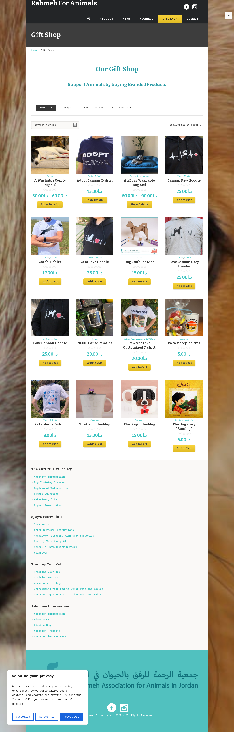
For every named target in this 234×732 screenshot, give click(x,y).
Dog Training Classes (49, 482)
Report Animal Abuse (48, 505)
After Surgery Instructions (54, 530)
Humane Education (46, 493)
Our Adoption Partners (50, 636)
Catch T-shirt (50, 262)
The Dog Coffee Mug (139, 424)
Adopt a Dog (42, 625)
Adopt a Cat (42, 619)
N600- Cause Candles (94, 343)
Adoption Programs (47, 631)
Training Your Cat (47, 577)
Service (50, 176)
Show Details (50, 204)
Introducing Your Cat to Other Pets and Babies (68, 594)
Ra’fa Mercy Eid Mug (184, 343)
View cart (45, 107)
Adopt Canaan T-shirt (94, 180)
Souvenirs (184, 339)
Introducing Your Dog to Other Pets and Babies (68, 589)
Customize (23, 716)
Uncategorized (143, 176)
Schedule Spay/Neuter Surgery (55, 547)
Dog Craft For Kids (139, 262)
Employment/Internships (51, 488)
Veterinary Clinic (47, 499)
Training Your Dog (47, 572)
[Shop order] (55, 125)
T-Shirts (98, 176)
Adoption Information (49, 476)
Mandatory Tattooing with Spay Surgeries (64, 535)
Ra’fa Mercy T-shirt (50, 424)
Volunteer (41, 552)
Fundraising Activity (139, 339)
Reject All (46, 716)
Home (34, 50)
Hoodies (187, 176)
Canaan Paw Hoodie (184, 180)
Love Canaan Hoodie (50, 343)
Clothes (91, 176)
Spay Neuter (42, 524)
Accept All (71, 716)
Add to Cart (184, 200)
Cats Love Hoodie (95, 262)
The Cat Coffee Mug (94, 424)
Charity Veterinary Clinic (53, 541)
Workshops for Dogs (48, 583)
